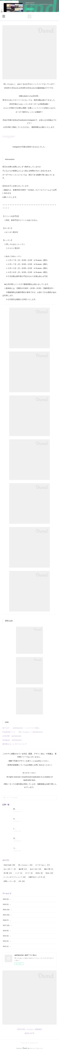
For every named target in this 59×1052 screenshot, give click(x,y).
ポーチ (28, 873)
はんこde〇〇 (10, 869)
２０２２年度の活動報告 (21, 848)
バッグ (18, 873)
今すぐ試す (30, 9)
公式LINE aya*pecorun (11, 736)
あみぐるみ (35, 869)
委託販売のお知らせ (20, 809)
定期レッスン (9, 881)
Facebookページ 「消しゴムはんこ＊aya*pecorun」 (23, 732)
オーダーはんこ (42, 865)
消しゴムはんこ (25, 865)
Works (39, 873)
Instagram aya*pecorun (12, 740)
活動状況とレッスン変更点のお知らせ (26, 838)
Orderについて (18, 819)
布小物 (8, 873)
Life (22, 881)
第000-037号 (30, 1033)
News (49, 873)
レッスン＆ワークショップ (14, 877)
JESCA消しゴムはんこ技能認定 (29, 1029)
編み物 (23, 869)
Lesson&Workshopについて (22, 828)
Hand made (9, 865)
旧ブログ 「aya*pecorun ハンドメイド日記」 (21, 728)
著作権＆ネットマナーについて (14, 744)
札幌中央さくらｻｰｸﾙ (37, 877)
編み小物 (48, 869)
